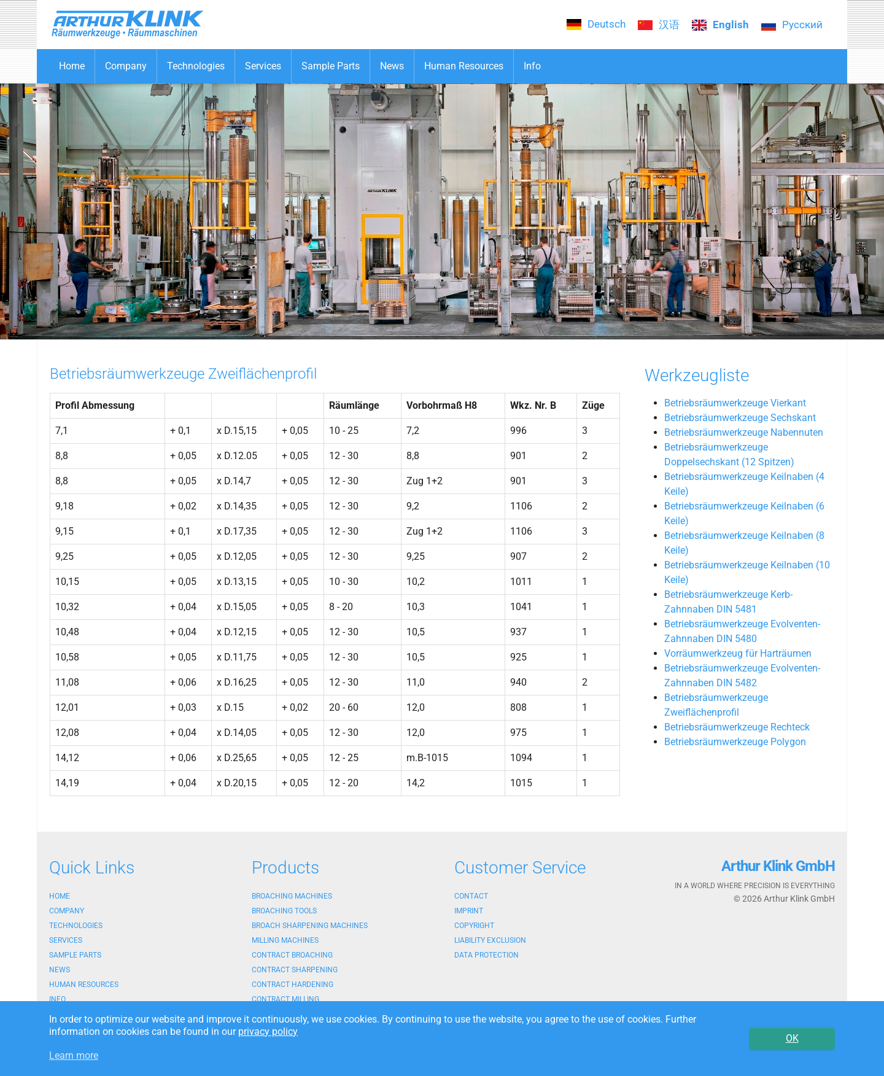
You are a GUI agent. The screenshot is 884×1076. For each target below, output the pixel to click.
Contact (471, 896)
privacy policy (268, 1031)
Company (66, 911)
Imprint (468, 911)
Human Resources (83, 984)
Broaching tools (284, 911)
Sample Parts (75, 955)
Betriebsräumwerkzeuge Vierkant (735, 403)
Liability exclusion (490, 940)
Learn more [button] (73, 1055)
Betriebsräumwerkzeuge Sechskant (740, 418)
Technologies (76, 925)
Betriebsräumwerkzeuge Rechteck (737, 727)
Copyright (474, 925)
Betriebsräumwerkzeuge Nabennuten (743, 432)
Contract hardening (292, 984)
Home (59, 896)
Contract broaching (292, 955)
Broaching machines (292, 896)
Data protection (486, 955)
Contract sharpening (295, 970)
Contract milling (285, 999)
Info (57, 999)
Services (65, 940)
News (59, 970)
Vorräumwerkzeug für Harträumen (738, 653)
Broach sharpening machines (310, 925)
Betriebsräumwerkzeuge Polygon (735, 742)
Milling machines (285, 940)
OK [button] (792, 1038)
